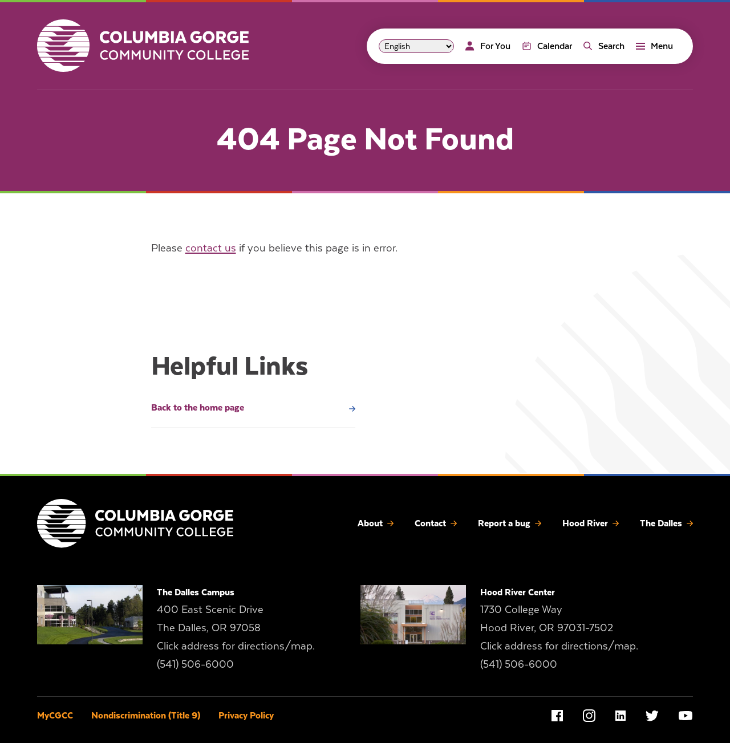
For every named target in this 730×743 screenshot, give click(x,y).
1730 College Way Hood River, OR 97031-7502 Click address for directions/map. (559, 627)
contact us (210, 248)
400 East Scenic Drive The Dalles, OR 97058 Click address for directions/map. (236, 627)
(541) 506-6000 (195, 664)
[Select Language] (416, 46)
